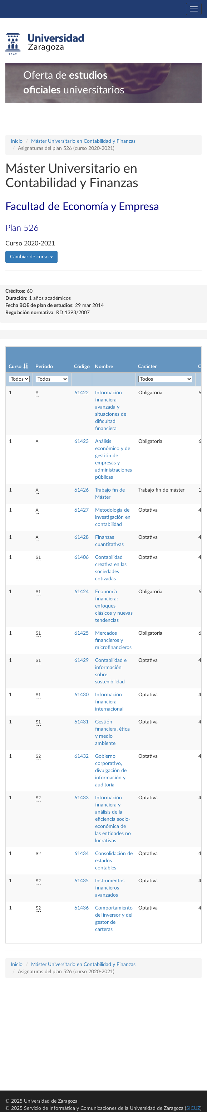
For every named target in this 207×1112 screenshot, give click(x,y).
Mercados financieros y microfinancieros (113, 640)
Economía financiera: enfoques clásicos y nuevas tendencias (114, 606)
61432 (81, 756)
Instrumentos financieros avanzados (109, 888)
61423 (81, 441)
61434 (81, 853)
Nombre (104, 366)
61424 (81, 591)
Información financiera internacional (109, 702)
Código (82, 366)
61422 (81, 392)
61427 (81, 510)
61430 (81, 694)
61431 (81, 722)
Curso (15, 366)
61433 (81, 797)
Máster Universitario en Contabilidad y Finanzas (83, 141)
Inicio (17, 141)
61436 (81, 908)
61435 (81, 880)
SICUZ (193, 1108)
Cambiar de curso (31, 256)
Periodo (44, 366)
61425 (81, 633)
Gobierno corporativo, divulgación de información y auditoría (111, 770)
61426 (81, 490)
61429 (81, 660)
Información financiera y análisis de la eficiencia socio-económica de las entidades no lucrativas (113, 819)
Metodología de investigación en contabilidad (112, 517)
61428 (81, 537)
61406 (81, 557)
